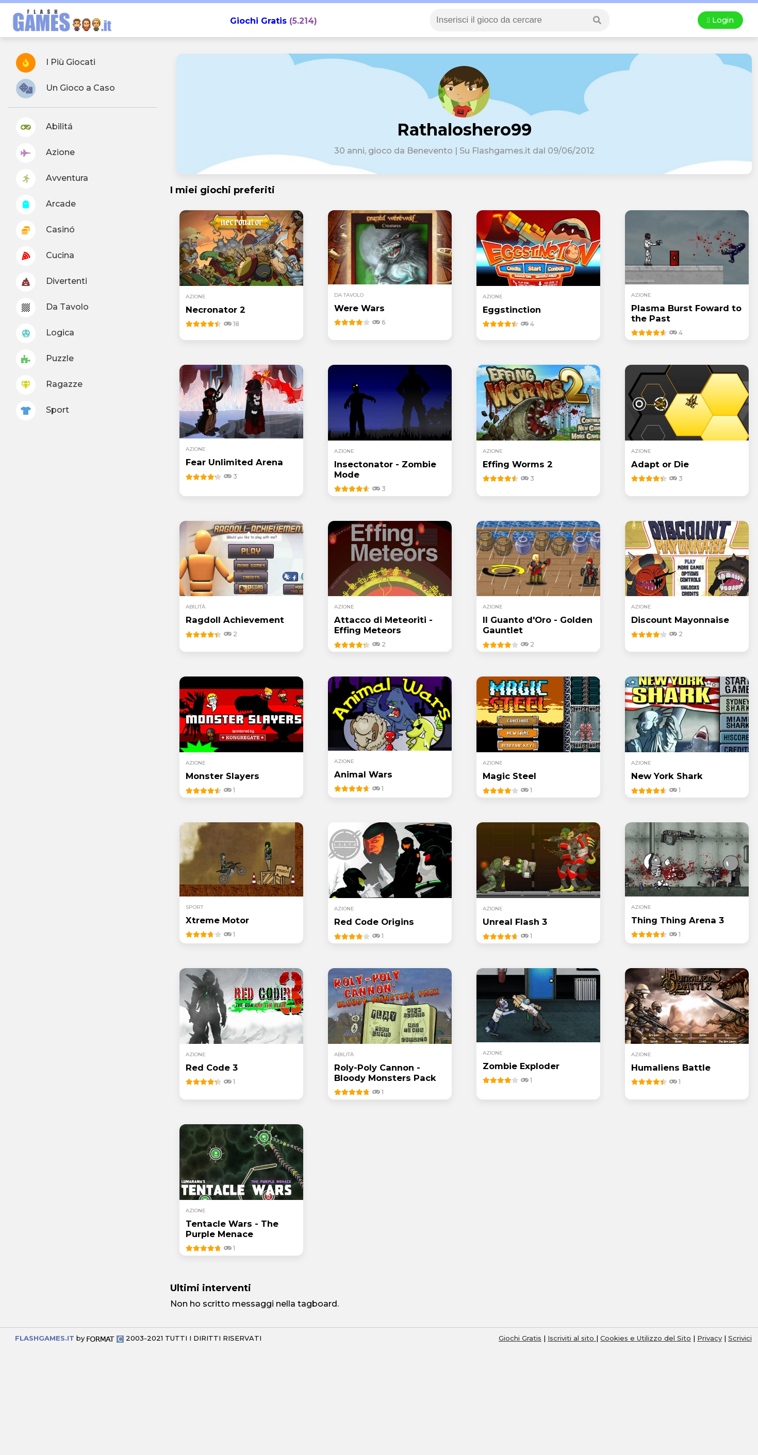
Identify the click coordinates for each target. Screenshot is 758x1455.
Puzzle (45, 359)
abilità (195, 606)
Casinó (45, 230)
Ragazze (49, 385)
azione (196, 296)
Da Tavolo (52, 307)
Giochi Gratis (258, 21)
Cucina (45, 256)
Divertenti (51, 282)
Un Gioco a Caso (65, 88)
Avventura (52, 179)
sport (194, 907)
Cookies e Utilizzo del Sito (645, 1338)
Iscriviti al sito (572, 1338)
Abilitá (44, 127)
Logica (45, 333)
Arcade (46, 204)
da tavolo (349, 295)
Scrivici (740, 1338)
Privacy (709, 1338)
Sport (42, 410)
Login (720, 20)
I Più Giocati (55, 63)
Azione (45, 153)
